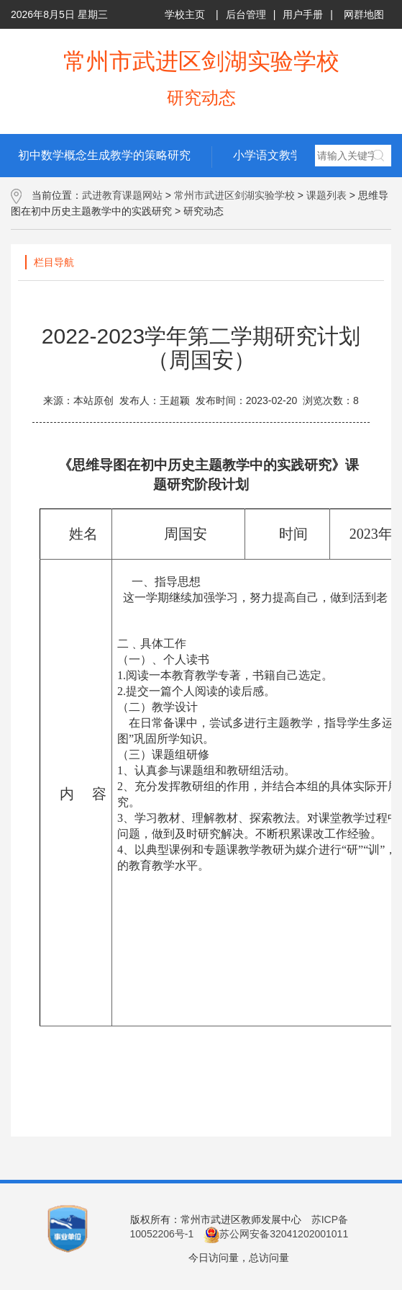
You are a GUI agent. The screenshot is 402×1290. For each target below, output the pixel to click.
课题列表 (326, 195)
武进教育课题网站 (122, 195)
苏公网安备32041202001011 (276, 1234)
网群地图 (364, 14)
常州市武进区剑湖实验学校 (234, 195)
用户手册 (303, 14)
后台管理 (246, 14)
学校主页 (185, 14)
